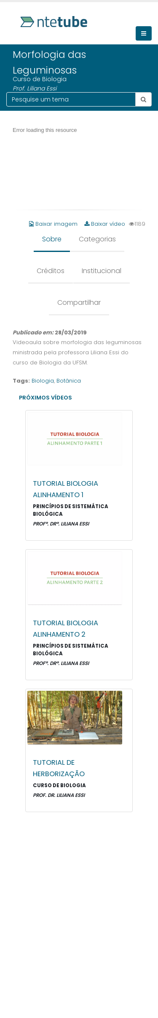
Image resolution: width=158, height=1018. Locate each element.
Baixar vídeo (104, 224)
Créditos (50, 271)
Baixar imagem (54, 224)
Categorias (97, 239)
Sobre (52, 239)
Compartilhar (79, 302)
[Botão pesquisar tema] (143, 99)
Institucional (101, 271)
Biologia (43, 381)
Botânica (68, 381)
